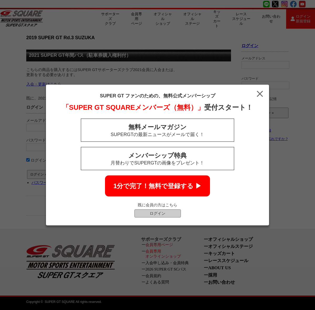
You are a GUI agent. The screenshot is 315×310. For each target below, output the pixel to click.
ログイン (157, 213)
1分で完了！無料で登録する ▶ (157, 185)
